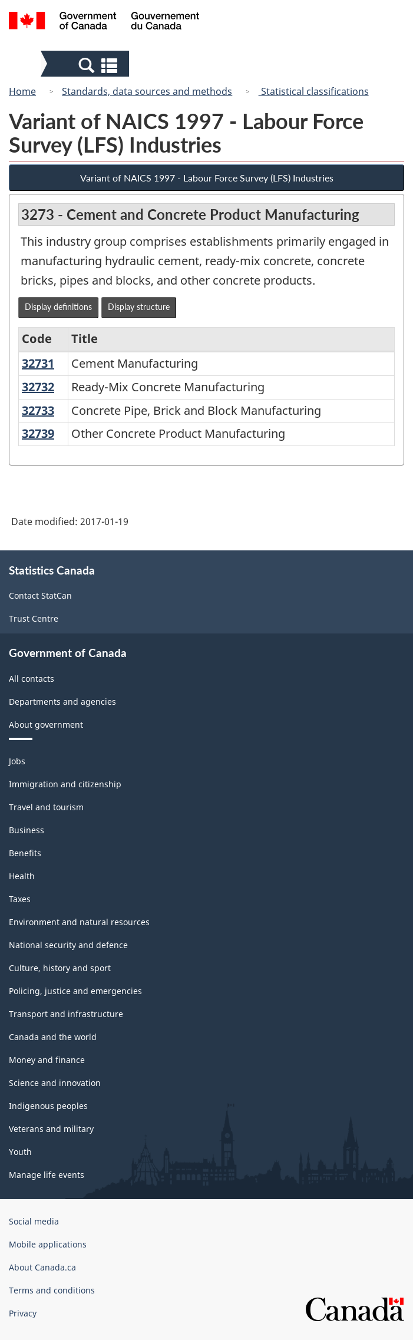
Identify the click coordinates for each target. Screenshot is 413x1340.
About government (46, 724)
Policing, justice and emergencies (75, 990)
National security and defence (68, 944)
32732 (38, 387)
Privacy (23, 1313)
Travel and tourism (46, 807)
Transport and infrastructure (66, 1013)
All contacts (31, 678)
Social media (34, 1221)
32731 (38, 363)
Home (22, 91)
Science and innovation (55, 1082)
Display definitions (58, 307)
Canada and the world (53, 1036)
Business (26, 830)
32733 (38, 410)
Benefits (25, 853)
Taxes (20, 899)
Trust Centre (33, 618)
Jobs (17, 761)
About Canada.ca (42, 1267)
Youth (20, 1151)
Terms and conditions (52, 1290)
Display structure (139, 307)
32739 (38, 433)
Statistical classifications (314, 91)
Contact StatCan (40, 595)
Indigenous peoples (48, 1105)
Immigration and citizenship (65, 784)
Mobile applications (48, 1244)
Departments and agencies (62, 701)
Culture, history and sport (60, 967)
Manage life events (46, 1174)
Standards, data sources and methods (147, 91)
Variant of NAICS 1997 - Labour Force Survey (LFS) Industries (206, 177)
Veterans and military (51, 1128)
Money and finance (47, 1059)
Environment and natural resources (79, 922)
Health (22, 876)
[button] (86, 65)
